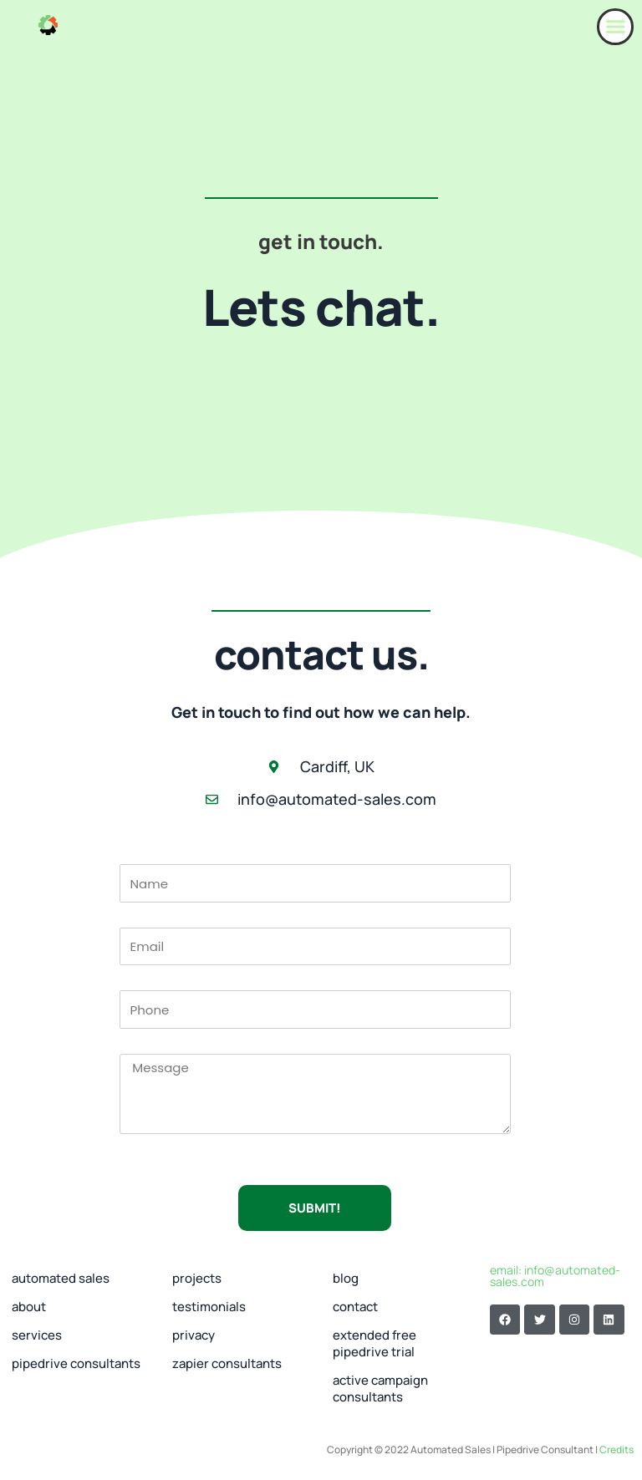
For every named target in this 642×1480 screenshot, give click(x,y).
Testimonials (209, 1306)
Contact (355, 1306)
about (29, 1306)
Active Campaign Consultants (380, 1388)
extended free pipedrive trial (374, 1343)
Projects (197, 1278)
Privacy (193, 1335)
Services (37, 1335)
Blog (346, 1278)
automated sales (61, 1278)
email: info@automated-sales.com (555, 1275)
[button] (615, 26)
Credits (616, 1449)
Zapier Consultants (227, 1363)
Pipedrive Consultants (76, 1363)
